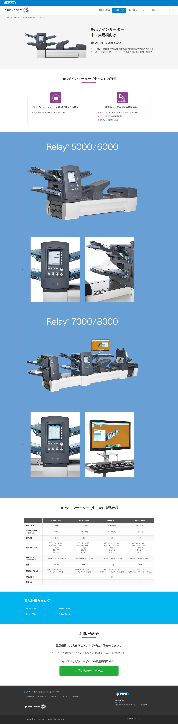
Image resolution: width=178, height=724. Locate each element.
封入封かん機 (15, 17)
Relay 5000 (31, 608)
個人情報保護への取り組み (56, 719)
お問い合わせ (76, 696)
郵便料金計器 (30, 696)
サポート (64, 696)
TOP (7, 17)
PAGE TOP (174, 720)
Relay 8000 (64, 614)
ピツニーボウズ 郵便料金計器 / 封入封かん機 (42, 692)
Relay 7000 (64, 608)
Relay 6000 (31, 614)
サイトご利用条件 (39, 719)
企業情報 (28, 719)
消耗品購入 (54, 696)
